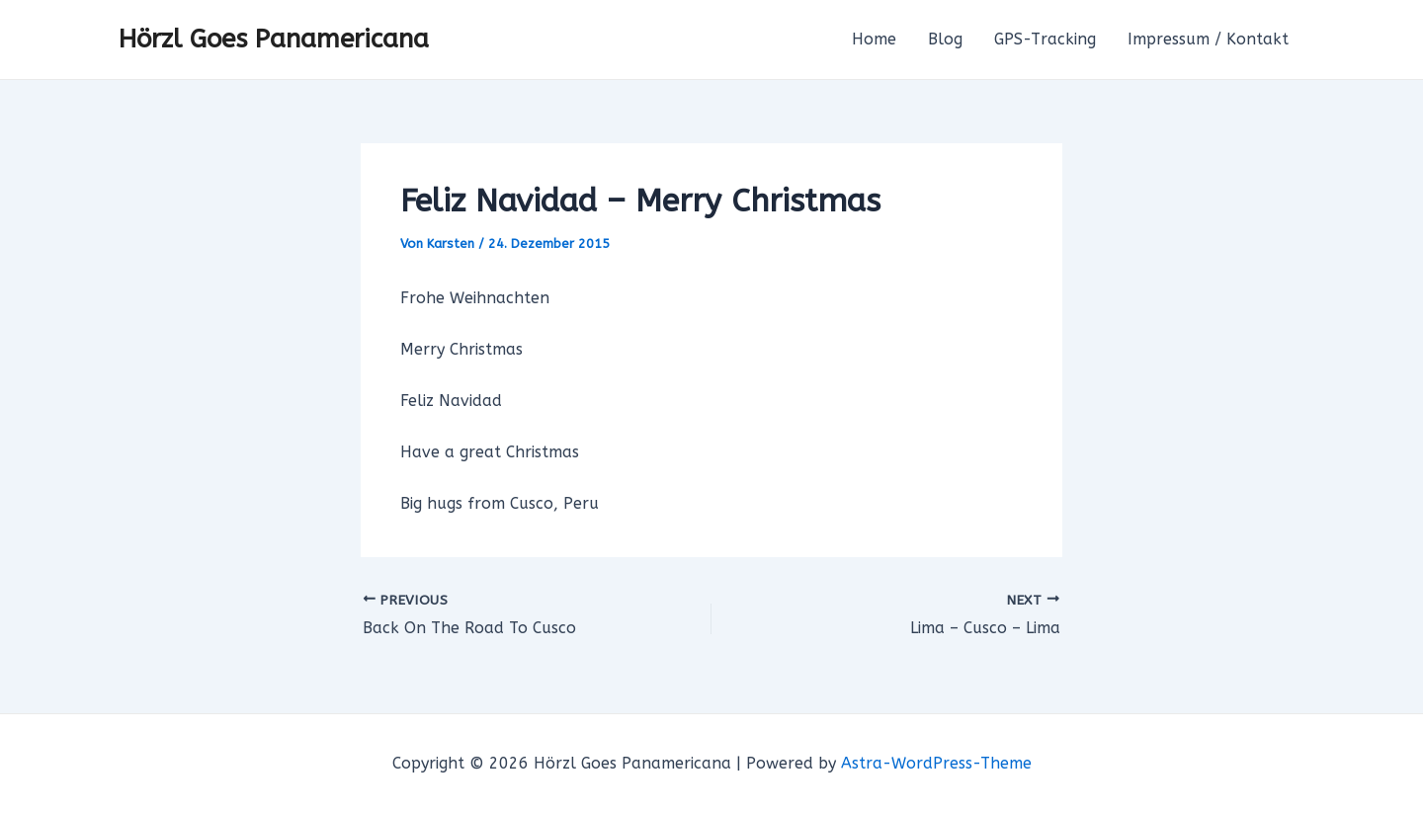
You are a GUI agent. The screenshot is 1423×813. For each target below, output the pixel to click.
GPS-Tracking (1045, 39)
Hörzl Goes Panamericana (274, 39)
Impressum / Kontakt (1208, 39)
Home (874, 39)
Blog (945, 39)
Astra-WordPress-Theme (936, 763)
